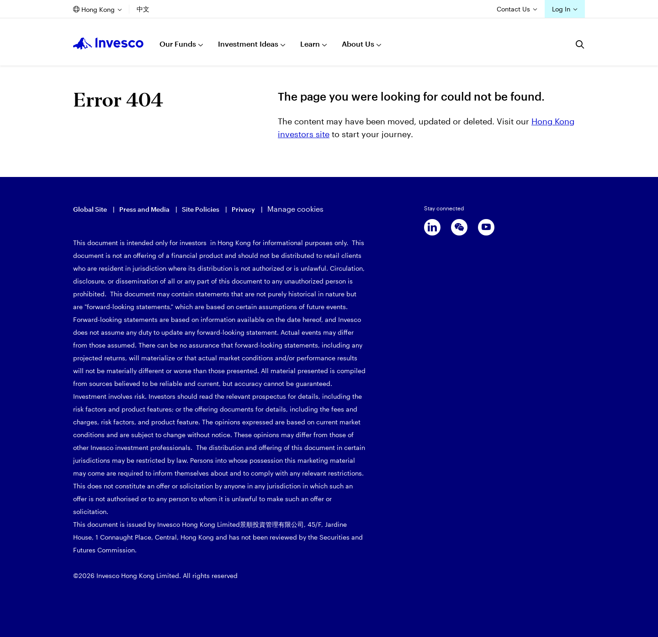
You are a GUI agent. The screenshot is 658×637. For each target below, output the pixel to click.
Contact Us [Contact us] (513, 9)
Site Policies (200, 209)
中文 (143, 9)
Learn (310, 43)
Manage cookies (295, 208)
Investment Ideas (248, 43)
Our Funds (177, 43)
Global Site (90, 209)
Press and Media (144, 209)
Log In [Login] (561, 9)
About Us (358, 43)
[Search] (580, 44)
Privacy (243, 209)
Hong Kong (98, 9)
